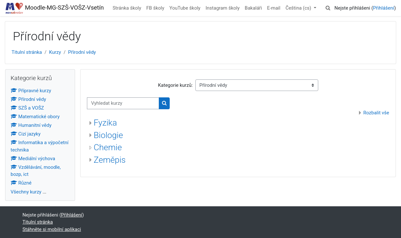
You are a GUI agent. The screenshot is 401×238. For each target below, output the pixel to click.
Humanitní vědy (31, 125)
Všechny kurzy (26, 192)
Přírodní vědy (82, 52)
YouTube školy (184, 8)
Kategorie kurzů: (175, 85)
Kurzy (55, 52)
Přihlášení (383, 8)
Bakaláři (253, 8)
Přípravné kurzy (31, 91)
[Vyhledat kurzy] (123, 103)
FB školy (155, 8)
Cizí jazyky (25, 134)
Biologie (108, 135)
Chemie (108, 147)
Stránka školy (127, 8)
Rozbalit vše (376, 113)
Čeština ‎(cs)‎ (299, 8)
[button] (327, 8)
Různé (21, 183)
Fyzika (105, 122)
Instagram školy (223, 8)
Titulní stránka (27, 52)
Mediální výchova (33, 158)
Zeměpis (110, 160)
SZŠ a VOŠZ (27, 108)
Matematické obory (35, 116)
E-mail (273, 8)
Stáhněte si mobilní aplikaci (51, 229)
